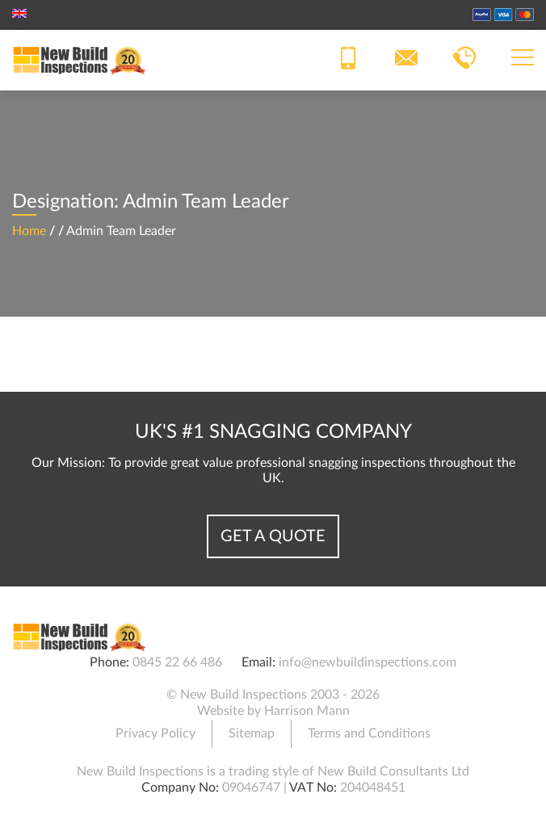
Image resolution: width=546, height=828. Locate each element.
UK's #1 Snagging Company (273, 432)
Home (29, 231)
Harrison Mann (307, 710)
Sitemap (252, 733)
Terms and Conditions (369, 733)
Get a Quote (273, 536)
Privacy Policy (155, 733)
